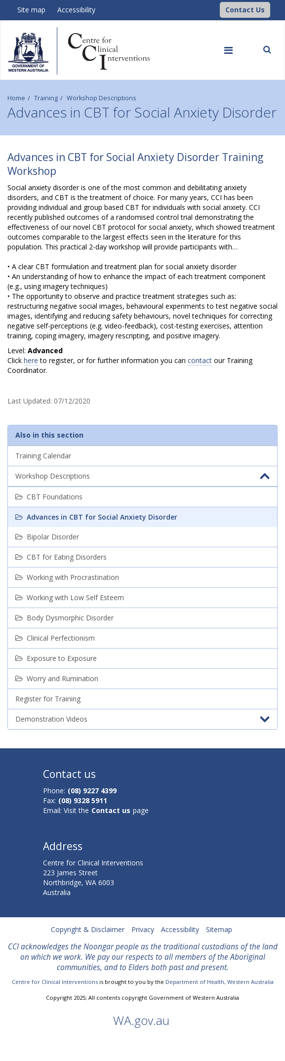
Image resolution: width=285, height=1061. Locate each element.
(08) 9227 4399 (92, 790)
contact (200, 360)
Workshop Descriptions (101, 98)
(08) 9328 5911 (82, 800)
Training (46, 98)
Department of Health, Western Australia (219, 981)
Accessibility (76, 9)
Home (16, 98)
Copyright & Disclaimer (87, 929)
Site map (31, 9)
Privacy (142, 929)
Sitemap (219, 929)
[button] (245, 10)
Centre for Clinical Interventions (55, 981)
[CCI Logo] (217, 9)
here (31, 360)
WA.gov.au (141, 1020)
